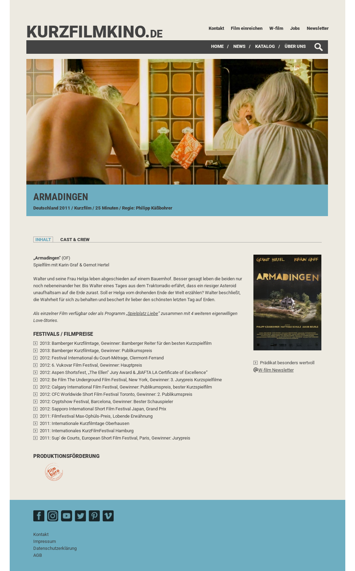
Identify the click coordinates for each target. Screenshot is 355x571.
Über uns (295, 46)
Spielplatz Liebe (143, 313)
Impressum (44, 541)
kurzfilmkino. (94, 32)
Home (217, 46)
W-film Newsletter (273, 370)
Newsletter (318, 28)
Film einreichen (246, 28)
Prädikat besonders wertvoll (287, 362)
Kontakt (216, 28)
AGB (37, 555)
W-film (276, 28)
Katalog (265, 46)
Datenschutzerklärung (55, 548)
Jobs (295, 28)
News (239, 46)
